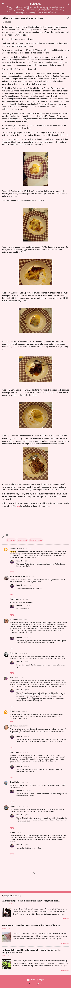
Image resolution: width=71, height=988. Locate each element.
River (12, 677)
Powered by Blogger (35, 980)
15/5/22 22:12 (18, 677)
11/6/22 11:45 (25, 806)
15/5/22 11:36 (30, 577)
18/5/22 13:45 (23, 752)
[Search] (68, 4)
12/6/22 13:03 (20, 832)
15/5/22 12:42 (23, 619)
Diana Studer (14, 782)
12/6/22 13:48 (27, 815)
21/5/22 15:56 (27, 790)
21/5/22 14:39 (24, 782)
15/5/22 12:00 (27, 585)
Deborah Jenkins (16, 549)
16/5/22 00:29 (25, 711)
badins (40, 984)
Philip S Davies (15, 711)
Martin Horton (15, 806)
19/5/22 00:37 (27, 766)
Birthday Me (11, 540)
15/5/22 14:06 (22, 653)
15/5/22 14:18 (27, 637)
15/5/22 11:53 (23, 599)
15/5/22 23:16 (27, 690)
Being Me (35, 3)
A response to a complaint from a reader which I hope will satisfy (31, 925)
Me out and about (35, 540)
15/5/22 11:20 (27, 561)
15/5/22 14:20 (27, 662)
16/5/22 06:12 (27, 736)
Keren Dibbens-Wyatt (17, 577)
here (18, 506)
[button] (68, 18)
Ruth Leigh (13, 653)
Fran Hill (19, 561)
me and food (22, 540)
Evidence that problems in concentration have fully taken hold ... (31, 900)
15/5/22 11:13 (27, 548)
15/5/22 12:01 (27, 606)
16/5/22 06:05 (23, 726)
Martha (12, 832)
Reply (12, 572)
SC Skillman (14, 619)
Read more (65, 919)
